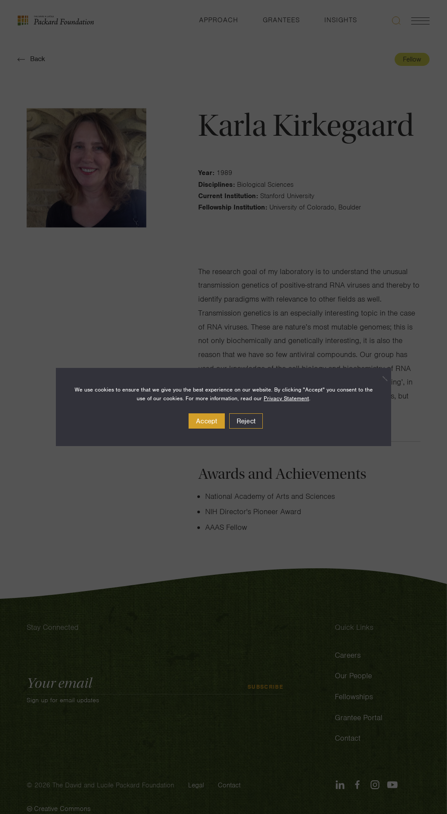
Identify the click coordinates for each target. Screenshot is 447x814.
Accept (206, 421)
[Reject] (380, 378)
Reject (246, 421)
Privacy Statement (286, 398)
